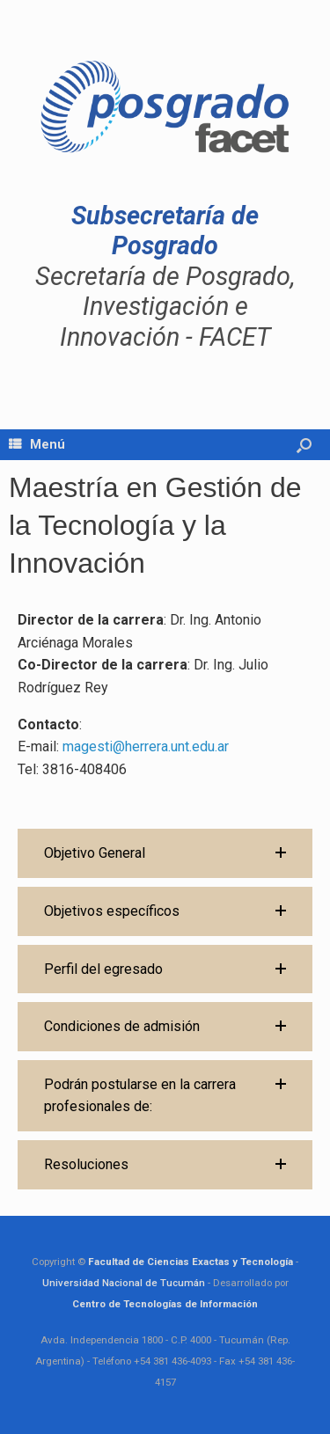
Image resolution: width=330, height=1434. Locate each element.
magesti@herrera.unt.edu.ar (145, 746)
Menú (37, 444)
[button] (165, 853)
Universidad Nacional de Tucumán (123, 1283)
